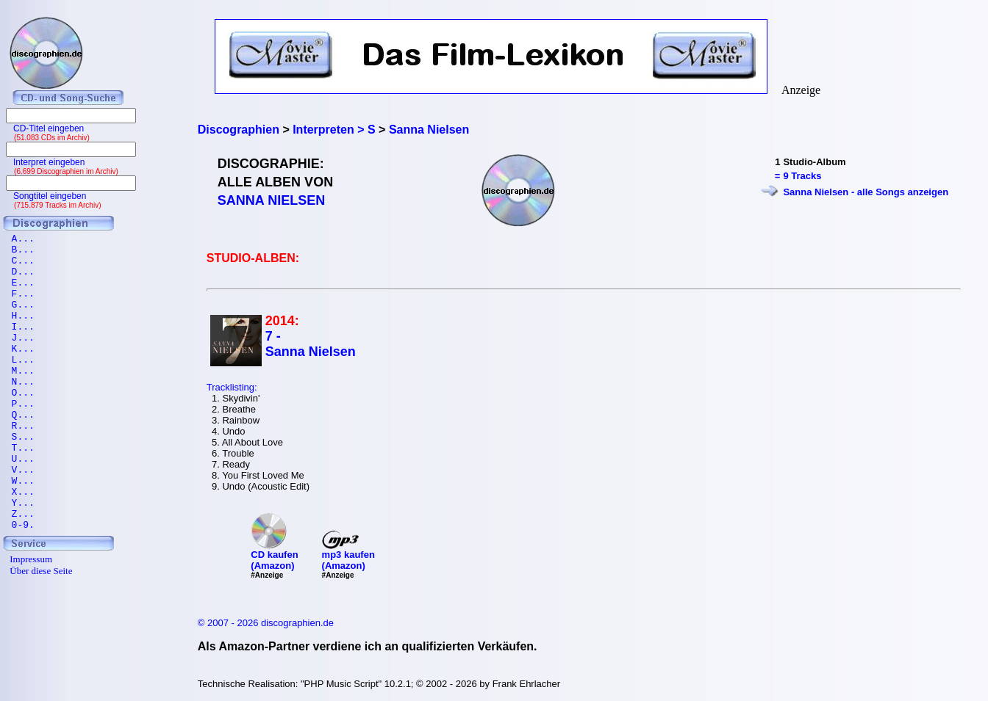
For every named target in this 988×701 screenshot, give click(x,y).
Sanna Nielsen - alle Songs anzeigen (865, 191)
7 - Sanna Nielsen (310, 344)
